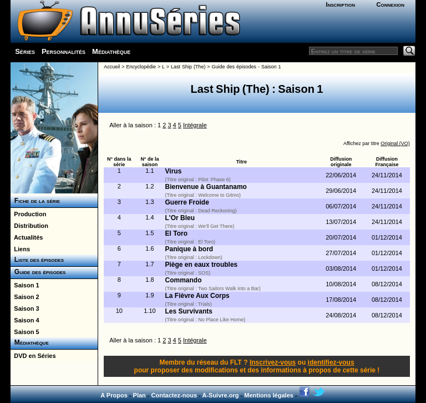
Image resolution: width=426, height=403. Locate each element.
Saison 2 (25, 296)
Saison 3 (25, 308)
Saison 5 (25, 332)
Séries (25, 51)
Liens (20, 249)
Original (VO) (395, 143)
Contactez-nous (174, 395)
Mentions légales (268, 395)
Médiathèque (111, 51)
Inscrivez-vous (273, 362)
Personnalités (63, 51)
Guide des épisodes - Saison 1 (246, 66)
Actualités (27, 237)
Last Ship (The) (188, 66)
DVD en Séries (33, 355)
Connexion (390, 4)
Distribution (29, 225)
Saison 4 (25, 320)
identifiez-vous (331, 362)
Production (28, 214)
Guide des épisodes (38, 272)
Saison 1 (25, 285)
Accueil (112, 66)
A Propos (114, 395)
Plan (139, 395)
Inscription (340, 4)
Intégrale (195, 125)
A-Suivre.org (220, 395)
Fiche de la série (35, 201)
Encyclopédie (141, 66)
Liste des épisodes (37, 259)
